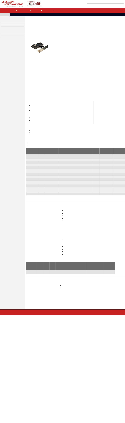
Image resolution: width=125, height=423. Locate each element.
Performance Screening (96, 408)
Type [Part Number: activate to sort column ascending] (28, 302)
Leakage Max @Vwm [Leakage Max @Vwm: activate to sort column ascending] (65, 175)
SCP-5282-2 (29, 190)
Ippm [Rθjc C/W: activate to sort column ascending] (93, 302)
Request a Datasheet (37, 42)
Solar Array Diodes (69, 400)
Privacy (30, 378)
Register (108, 10)
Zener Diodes (68, 388)
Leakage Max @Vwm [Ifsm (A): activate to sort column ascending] (62, 302)
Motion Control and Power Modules (10, 23)
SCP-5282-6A (30, 207)
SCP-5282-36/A (30, 216)
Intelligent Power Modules (19, 397)
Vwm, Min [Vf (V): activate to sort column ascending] (52, 302)
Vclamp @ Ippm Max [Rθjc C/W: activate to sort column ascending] (100, 302)
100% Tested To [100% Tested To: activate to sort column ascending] (117, 175)
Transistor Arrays (69, 408)
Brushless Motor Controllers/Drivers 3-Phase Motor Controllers (81, 326)
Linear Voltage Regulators (44, 391)
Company (50, 10)
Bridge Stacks (94, 386)
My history (121, 2)
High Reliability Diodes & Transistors (11, 31)
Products (12, 10)
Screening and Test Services (8, 38)
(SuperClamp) (30, 217)
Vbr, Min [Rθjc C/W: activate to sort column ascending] (88, 302)
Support (38, 10)
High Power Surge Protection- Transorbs (29, 15)
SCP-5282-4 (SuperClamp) (30, 199)
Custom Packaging (95, 395)
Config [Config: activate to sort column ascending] (40, 175)
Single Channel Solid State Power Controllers (49, 386)
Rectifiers (67, 386)
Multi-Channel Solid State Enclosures (73, 324)
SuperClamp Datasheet (36, 155)
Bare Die (67, 395)
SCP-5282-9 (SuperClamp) (30, 203)
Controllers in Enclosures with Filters (21, 395)
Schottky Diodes (68, 398)
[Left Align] (122, 5)
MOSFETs (67, 403)
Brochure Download (43, 349)
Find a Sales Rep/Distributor (91, 2)
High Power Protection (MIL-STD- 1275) (48, 398)
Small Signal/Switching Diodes (72, 391)
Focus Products (94, 390)
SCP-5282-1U (30, 187)
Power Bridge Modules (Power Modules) (22, 398)
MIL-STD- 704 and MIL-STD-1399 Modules (48, 401)
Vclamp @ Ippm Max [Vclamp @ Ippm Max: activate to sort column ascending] (109, 175)
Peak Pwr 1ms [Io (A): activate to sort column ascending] (46, 302)
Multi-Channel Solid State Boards (72, 323)
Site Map (53, 378)
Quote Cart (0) (113, 2)
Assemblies (93, 400)
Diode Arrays (68, 393)
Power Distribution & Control (8, 26)
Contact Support (104, 2)
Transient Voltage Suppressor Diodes (73, 390)
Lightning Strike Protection (70, 321)
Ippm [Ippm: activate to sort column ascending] (101, 175)
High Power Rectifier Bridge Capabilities (22, 390)
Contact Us (15, 378)
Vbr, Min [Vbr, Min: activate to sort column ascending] (96, 175)
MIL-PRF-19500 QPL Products (71, 396)
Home (5, 15)
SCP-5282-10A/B (31, 212)
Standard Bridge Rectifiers (19, 388)
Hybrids (93, 393)
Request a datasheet (70, 253)
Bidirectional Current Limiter (45, 394)
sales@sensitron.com (64, 227)
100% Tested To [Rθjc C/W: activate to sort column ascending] (109, 302)
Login (117, 10)
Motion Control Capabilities (19, 400)
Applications (25, 10)
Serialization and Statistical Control (99, 410)
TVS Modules (4, 28)
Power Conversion (95, 398)
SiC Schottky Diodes (69, 401)
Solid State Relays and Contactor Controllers (48, 393)
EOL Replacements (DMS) (97, 402)
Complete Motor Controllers (19, 393)
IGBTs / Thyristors (69, 406)
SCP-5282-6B (30, 209)
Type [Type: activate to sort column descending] (28, 175)
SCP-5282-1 (29, 184)
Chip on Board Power (96, 397)
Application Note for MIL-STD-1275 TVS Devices (50, 153)
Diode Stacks (94, 388)
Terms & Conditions (41, 378)
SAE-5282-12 (30, 181)
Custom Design (5, 36)
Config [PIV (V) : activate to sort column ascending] (39, 302)
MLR (23, 378)
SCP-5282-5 (29, 195)
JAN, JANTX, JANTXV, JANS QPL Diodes (99, 413)
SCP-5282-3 (29, 192)
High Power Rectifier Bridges (8, 21)
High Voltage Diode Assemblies (9, 33)
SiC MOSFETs (68, 404)
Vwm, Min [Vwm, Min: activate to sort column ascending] (54, 175)
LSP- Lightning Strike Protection (46, 400)
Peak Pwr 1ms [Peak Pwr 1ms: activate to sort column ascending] (47, 175)
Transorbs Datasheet (35, 151)
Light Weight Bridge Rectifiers (20, 386)
